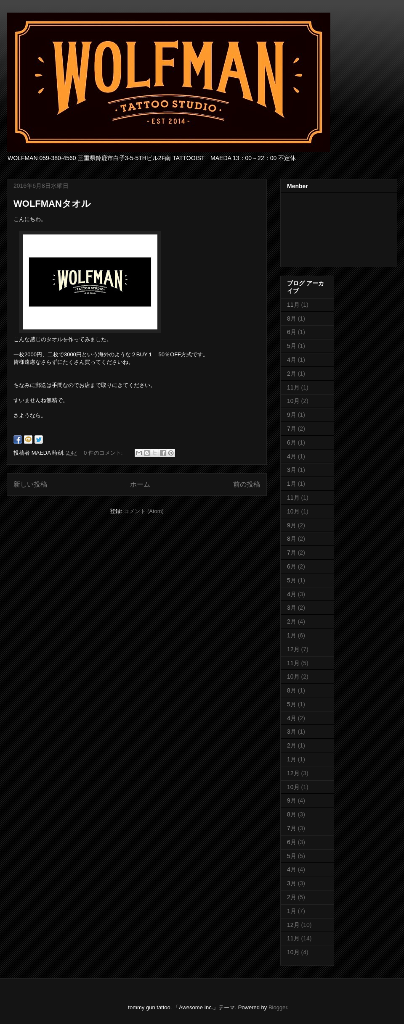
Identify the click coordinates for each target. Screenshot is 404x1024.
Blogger (277, 1007)
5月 (291, 345)
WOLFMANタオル (52, 203)
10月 (293, 400)
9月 (291, 414)
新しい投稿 (30, 484)
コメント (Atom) (144, 511)
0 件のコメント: (104, 453)
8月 (291, 318)
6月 (291, 332)
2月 (291, 373)
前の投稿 (246, 484)
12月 (293, 649)
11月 (293, 304)
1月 (291, 483)
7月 (291, 428)
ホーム (140, 484)
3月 (291, 469)
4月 (291, 359)
